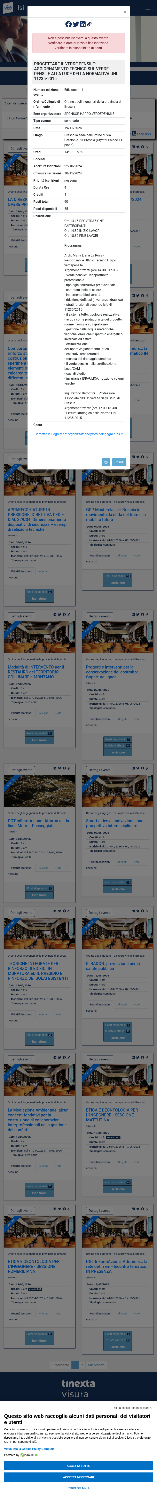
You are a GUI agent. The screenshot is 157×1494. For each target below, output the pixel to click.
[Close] (125, 11)
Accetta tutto (79, 1466)
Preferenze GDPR (79, 1487)
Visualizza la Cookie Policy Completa (29, 1448)
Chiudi (119, 462)
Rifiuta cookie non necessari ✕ (132, 1407)
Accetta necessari (78, 1477)
